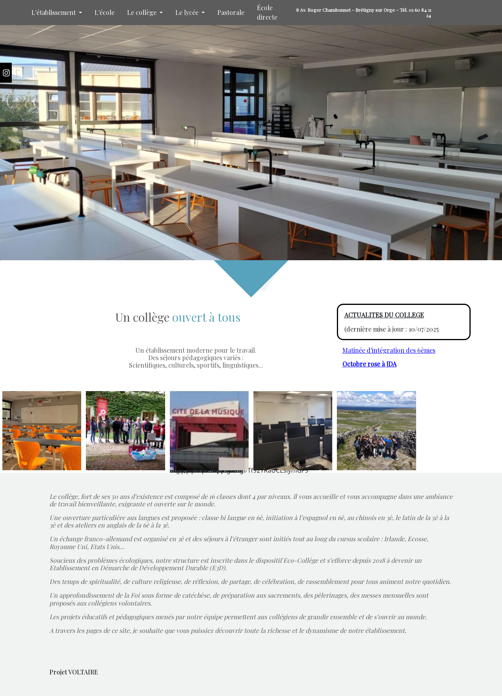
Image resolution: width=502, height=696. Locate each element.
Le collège (142, 12)
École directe (267, 12)
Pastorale (230, 12)
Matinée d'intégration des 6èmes (388, 350)
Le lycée (187, 12)
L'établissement (54, 12)
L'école (105, 12)
